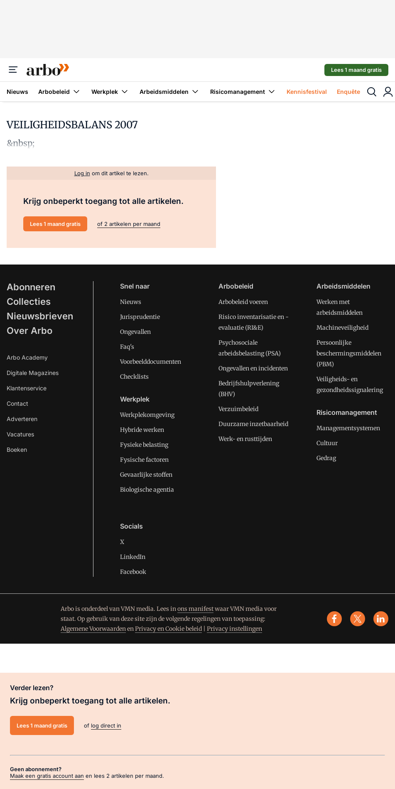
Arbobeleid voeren (243, 302)
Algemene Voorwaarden (93, 628)
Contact (17, 403)
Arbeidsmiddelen (170, 91)
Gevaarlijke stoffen (146, 474)
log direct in (106, 725)
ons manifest (195, 609)
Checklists (134, 376)
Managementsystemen (348, 428)
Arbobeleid (59, 91)
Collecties (29, 301)
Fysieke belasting (144, 444)
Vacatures (20, 434)
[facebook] (334, 618)
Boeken (17, 449)
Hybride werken (142, 430)
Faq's (127, 346)
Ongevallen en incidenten (253, 368)
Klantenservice (27, 388)
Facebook (133, 572)
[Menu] (13, 69)
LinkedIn (132, 557)
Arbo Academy (27, 357)
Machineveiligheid (342, 327)
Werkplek (110, 91)
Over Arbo (29, 330)
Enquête (348, 91)
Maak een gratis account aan (47, 775)
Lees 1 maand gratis (356, 69)
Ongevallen (135, 332)
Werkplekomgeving (147, 415)
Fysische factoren (144, 459)
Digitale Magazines (33, 372)
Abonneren (31, 287)
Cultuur (327, 443)
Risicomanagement (243, 91)
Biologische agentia (147, 489)
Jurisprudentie (140, 317)
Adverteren (22, 418)
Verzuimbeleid (238, 409)
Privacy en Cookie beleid (168, 628)
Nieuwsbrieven (40, 316)
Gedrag (326, 458)
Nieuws (17, 91)
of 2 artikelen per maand (128, 224)
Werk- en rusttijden (245, 439)
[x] (357, 618)
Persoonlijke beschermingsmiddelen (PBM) (348, 353)
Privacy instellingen (234, 628)
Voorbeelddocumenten (150, 361)
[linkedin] (380, 618)
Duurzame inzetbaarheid (253, 424)
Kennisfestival (307, 91)
